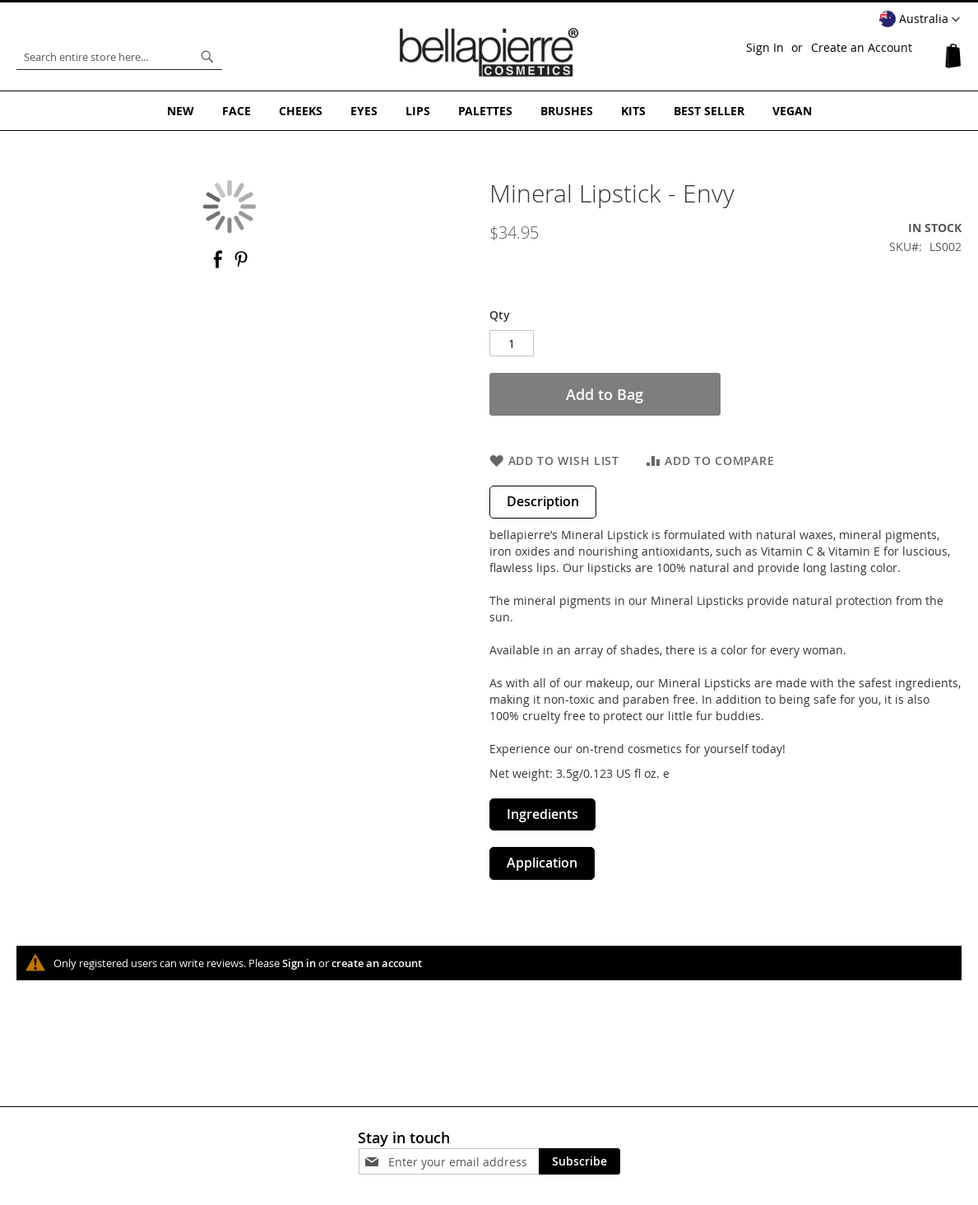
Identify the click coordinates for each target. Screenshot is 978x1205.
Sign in (299, 963)
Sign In (765, 47)
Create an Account (861, 47)
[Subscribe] (579, 1161)
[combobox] (119, 57)
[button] (919, 20)
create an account (376, 963)
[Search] (207, 57)
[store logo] (489, 52)
